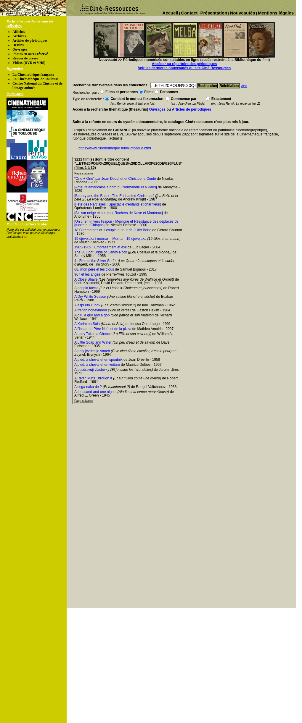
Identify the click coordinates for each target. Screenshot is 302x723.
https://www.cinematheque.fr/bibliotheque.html (114, 148)
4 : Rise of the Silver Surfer (95, 261)
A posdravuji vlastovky (91, 370)
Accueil (170, 12)
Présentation (213, 12)
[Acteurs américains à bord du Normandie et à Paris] (115, 187)
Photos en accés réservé (30, 54)
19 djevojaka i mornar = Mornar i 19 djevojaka (110, 239)
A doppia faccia (86, 288)
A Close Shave (86, 279)
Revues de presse (25, 58)
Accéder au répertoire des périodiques (184, 64)
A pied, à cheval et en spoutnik (98, 360)
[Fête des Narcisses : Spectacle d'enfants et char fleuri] (117, 204)
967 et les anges (87, 274)
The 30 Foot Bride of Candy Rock (100, 252)
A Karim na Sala (87, 324)
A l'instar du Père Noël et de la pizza (102, 329)
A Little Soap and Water (93, 342)
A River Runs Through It (93, 378)
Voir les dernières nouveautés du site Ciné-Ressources (184, 68)
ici (25, 236)
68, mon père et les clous (94, 269)
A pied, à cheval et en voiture (97, 365)
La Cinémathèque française (33, 74)
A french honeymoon (90, 310)
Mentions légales (276, 12)
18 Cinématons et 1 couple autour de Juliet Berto (112, 230)
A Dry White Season (90, 297)
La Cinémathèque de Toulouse (35, 79)
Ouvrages (19, 49)
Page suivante (83, 173)
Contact (189, 12)
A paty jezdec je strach (92, 351)
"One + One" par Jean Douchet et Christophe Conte (115, 179)
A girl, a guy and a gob (92, 315)
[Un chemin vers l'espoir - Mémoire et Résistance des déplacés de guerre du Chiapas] (126, 223)
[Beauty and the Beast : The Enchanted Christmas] (114, 196)
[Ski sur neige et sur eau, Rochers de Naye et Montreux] (118, 213)
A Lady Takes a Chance (93, 334)
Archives (19, 36)
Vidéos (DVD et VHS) (28, 63)
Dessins (18, 45)
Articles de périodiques (29, 40)
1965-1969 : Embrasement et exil (100, 247)
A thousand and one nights (95, 392)
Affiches (18, 32)
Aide (244, 86)
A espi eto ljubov (87, 305)
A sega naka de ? (88, 387)
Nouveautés (242, 12)
